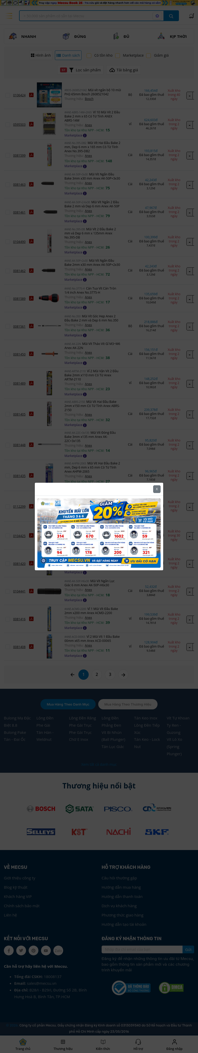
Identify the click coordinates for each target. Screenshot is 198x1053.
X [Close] (157, 488)
